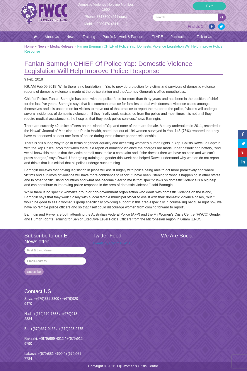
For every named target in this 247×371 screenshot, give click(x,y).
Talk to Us (204, 37)
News (70, 37)
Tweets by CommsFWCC (112, 243)
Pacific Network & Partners (123, 37)
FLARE (157, 37)
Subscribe (34, 271)
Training (89, 37)
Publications (179, 37)
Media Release (61, 46)
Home (29, 46)
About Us (52, 37)
